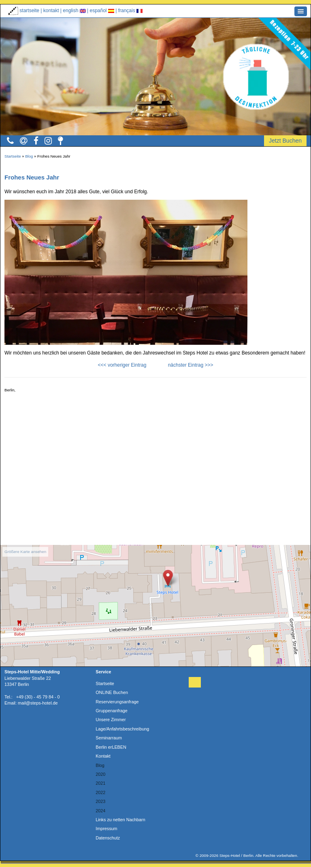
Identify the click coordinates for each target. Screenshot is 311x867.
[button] (300, 11)
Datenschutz (108, 837)
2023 (100, 801)
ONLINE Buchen (112, 692)
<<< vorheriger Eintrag (122, 365)
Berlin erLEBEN (111, 747)
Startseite (12, 156)
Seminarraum (109, 737)
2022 (100, 792)
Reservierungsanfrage (117, 701)
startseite (24, 10)
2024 (100, 810)
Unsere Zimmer (111, 719)
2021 (100, 783)
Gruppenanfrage (112, 710)
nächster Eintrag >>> (190, 365)
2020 (100, 774)
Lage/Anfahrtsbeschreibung (122, 728)
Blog (29, 156)
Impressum (106, 828)
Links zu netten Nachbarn (120, 819)
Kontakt (103, 756)
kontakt (51, 10)
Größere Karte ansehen (25, 551)
